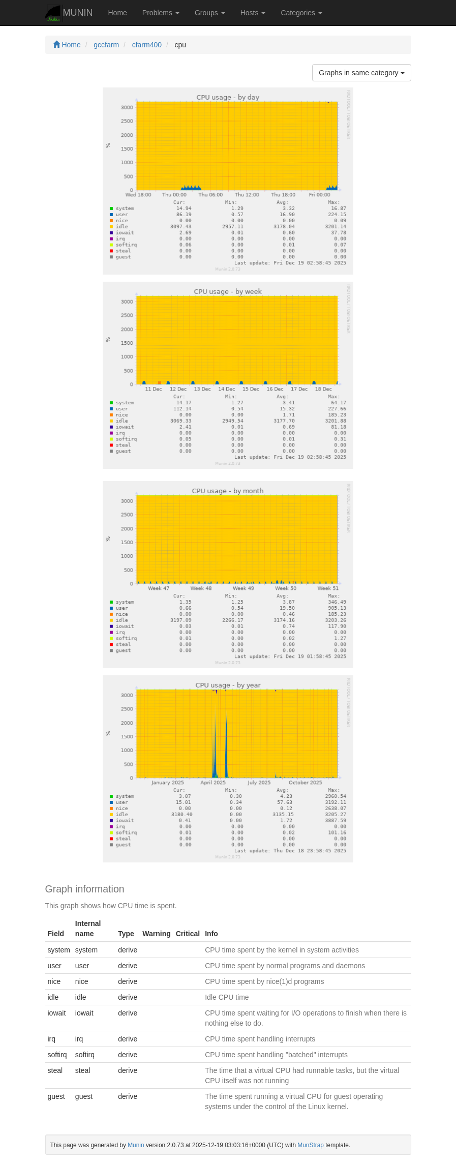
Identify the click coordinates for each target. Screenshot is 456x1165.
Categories (301, 13)
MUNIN (69, 13)
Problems (160, 13)
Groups (210, 13)
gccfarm (106, 45)
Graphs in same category (361, 73)
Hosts (253, 13)
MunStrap (310, 1145)
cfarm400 (147, 45)
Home (117, 13)
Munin (136, 1145)
